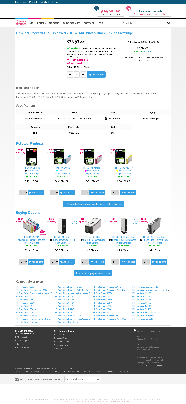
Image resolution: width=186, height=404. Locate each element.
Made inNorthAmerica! (75, 221)
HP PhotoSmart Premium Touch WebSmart (73, 319)
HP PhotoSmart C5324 (26, 296)
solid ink (124, 371)
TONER (41, 23)
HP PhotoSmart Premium (26, 315)
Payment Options (61, 341)
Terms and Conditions (59, 368)
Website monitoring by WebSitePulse (117, 401)
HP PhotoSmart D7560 (64, 312)
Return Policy (60, 334)
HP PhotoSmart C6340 (102, 303)
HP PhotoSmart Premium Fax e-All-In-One (34, 319)
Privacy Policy (44, 368)
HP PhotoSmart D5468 (26, 312)
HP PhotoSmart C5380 (141, 296)
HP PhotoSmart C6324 (64, 303)
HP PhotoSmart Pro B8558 (66, 322)
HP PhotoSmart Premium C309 (68, 315)
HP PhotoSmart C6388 (141, 306)
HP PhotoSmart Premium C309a (68, 286)
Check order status (50, 2)
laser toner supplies (99, 371)
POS (101, 23)
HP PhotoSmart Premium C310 (145, 286)
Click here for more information (149, 365)
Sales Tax (73, 368)
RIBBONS (55, 23)
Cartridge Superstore (45, 399)
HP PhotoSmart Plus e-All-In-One (146, 312)
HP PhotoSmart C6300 (26, 303)
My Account (20, 2)
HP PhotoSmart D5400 (26, 309)
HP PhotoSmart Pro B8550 (143, 319)
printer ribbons (114, 371)
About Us (58, 348)
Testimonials (28, 368)
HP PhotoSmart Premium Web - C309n (71, 290)
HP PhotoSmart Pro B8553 (27, 322)
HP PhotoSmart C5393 (141, 299)
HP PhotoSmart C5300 (141, 293)
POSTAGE (90, 23)
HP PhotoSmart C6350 (141, 303)
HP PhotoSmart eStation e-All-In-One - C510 (74, 293)
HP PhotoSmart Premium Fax (144, 315)
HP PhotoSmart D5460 (103, 309)
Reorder (34, 2)
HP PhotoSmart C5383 (26, 299)
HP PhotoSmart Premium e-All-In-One (109, 319)
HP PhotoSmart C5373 (102, 296)
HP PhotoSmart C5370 (64, 296)
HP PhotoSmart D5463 (141, 309)
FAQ (36, 368)
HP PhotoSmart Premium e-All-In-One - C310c (36, 293)
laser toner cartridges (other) (78, 371)
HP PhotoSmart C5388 (64, 299)
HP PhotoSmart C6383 (102, 306)
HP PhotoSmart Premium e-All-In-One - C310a (113, 290)
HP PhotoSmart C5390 (102, 299)
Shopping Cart (22, 340)
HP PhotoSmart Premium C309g (107, 286)
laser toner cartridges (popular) (52, 371)
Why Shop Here (61, 345)
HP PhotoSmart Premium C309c (106, 315)
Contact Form (22, 347)
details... (148, 51)
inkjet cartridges (32, 371)
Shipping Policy (61, 338)
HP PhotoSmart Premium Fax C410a (31, 290)
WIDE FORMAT (72, 23)
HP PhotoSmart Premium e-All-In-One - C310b (152, 290)
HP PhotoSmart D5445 (64, 309)
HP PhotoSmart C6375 (26, 306)
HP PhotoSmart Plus (101, 312)
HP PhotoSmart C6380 (64, 306)
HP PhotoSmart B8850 (26, 286)
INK (32, 23)
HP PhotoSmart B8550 (102, 293)
